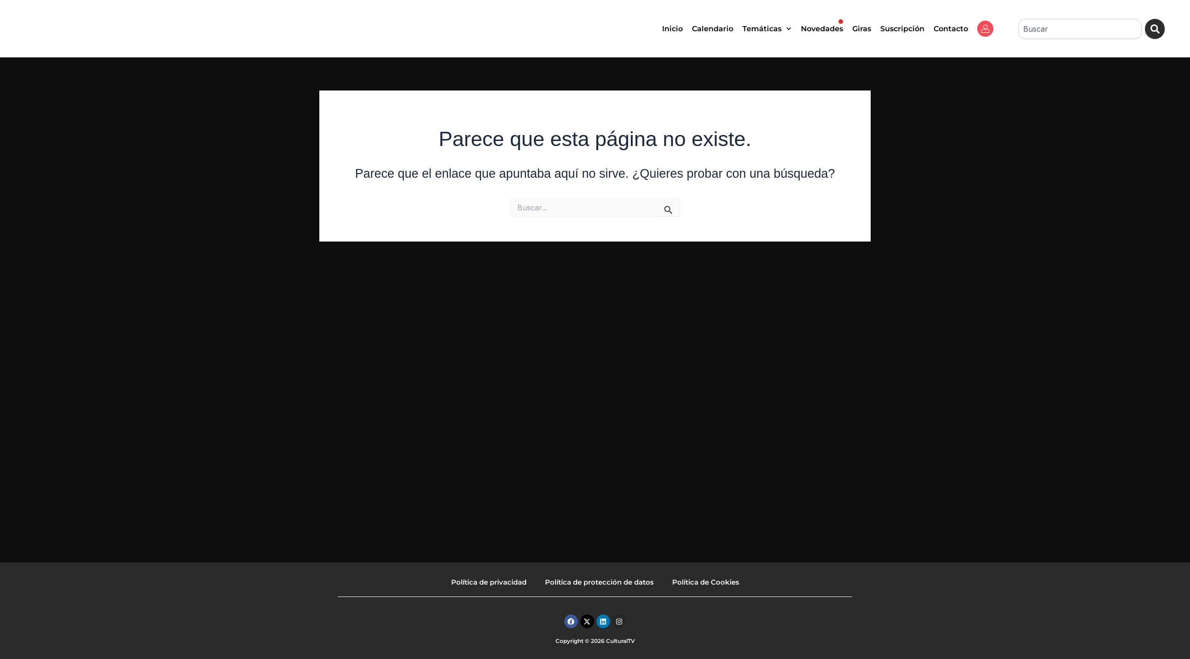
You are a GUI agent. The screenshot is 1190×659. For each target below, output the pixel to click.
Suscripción (902, 28)
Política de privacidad (489, 582)
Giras (861, 28)
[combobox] (1079, 29)
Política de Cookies (705, 582)
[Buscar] (1155, 29)
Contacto (951, 28)
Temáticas (766, 29)
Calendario (712, 28)
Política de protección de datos (599, 582)
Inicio (672, 28)
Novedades (822, 26)
